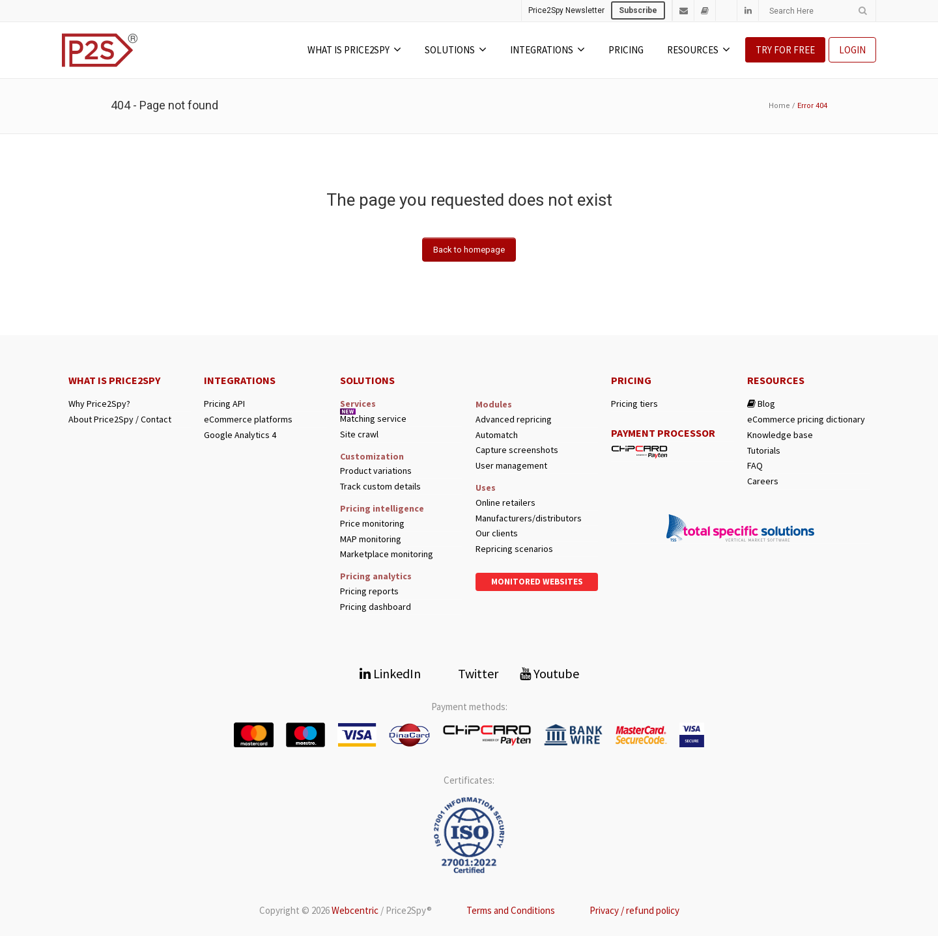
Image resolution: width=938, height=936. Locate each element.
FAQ (755, 465)
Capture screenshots (517, 450)
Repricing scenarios (514, 549)
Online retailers (505, 502)
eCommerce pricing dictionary (806, 419)
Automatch (497, 435)
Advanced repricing (514, 419)
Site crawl (359, 434)
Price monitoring (372, 523)
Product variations (376, 470)
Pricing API (224, 403)
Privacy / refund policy (634, 910)
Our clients (497, 533)
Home (779, 106)
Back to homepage (469, 250)
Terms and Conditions (510, 910)
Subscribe (638, 10)
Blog (761, 403)
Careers (762, 481)
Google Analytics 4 (240, 435)
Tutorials (763, 450)
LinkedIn (390, 673)
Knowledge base (780, 435)
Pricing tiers (634, 403)
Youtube (549, 673)
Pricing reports (369, 591)
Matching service (373, 418)
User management (511, 465)
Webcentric (355, 910)
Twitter (470, 673)
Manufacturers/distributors (529, 518)
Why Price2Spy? (99, 403)
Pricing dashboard (375, 607)
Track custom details (380, 486)
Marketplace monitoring (386, 554)
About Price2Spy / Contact (119, 419)
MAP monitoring (370, 539)
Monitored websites (537, 581)
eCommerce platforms (248, 419)
